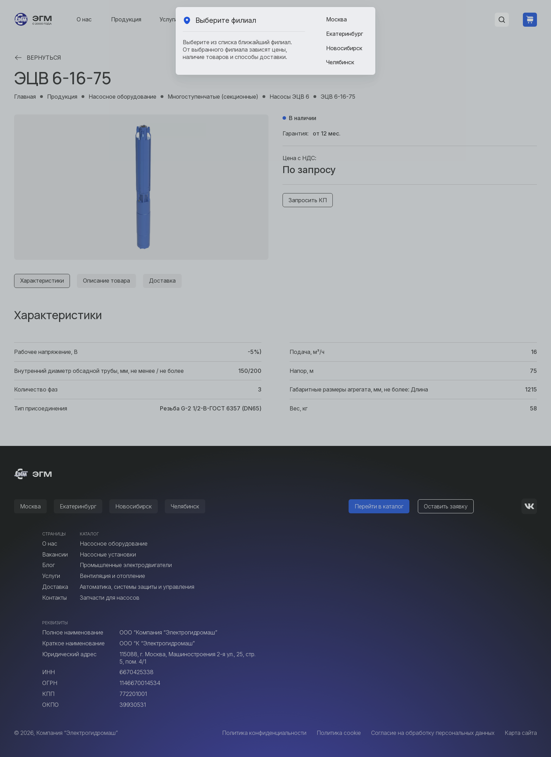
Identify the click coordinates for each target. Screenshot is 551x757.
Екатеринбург (344, 33)
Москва (336, 19)
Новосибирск (344, 48)
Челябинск (340, 62)
